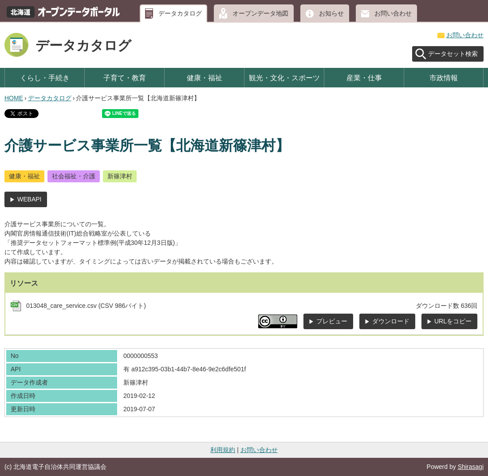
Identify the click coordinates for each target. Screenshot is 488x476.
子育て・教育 (124, 78)
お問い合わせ (393, 13)
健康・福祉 (204, 78)
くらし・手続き (45, 78)
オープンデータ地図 (260, 13)
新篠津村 (119, 176)
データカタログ (180, 13)
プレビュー (331, 321)
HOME (13, 98)
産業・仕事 (364, 78)
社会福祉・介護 (73, 176)
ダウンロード (390, 321)
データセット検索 (453, 53)
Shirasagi (471, 466)
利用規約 (222, 449)
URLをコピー (453, 321)
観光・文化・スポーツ (284, 78)
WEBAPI (29, 199)
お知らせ (331, 13)
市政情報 (443, 78)
